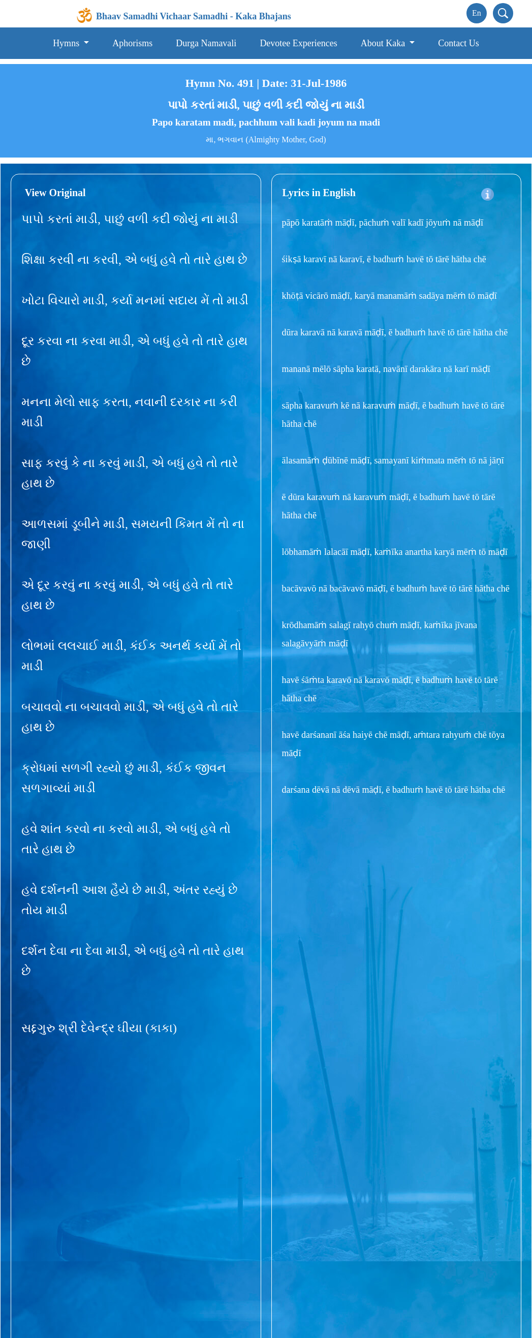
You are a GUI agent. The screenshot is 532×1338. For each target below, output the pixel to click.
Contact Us (458, 43)
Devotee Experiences (298, 43)
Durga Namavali (206, 43)
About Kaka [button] (384, 43)
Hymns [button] (67, 43)
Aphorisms (132, 43)
